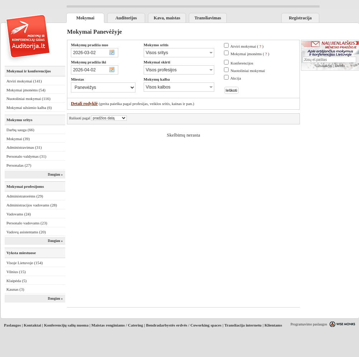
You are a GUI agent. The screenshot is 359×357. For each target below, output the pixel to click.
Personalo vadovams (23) (26, 223)
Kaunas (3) (15, 289)
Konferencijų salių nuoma (66, 325)
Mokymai (85, 17)
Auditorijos (126, 17)
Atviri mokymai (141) (24, 81)
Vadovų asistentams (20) (26, 232)
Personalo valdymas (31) (26, 156)
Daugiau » (55, 174)
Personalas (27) (18, 165)
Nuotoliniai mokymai (247, 70)
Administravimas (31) (24, 147)
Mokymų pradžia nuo (89, 45)
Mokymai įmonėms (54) (26, 90)
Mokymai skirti (157, 62)
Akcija (235, 78)
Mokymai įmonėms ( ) (249, 54)
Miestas (77, 79)
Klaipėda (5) (16, 281)
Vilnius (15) (16, 272)
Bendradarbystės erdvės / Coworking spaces (183, 325)
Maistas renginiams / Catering (117, 325)
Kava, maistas (167, 17)
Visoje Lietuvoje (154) (24, 263)
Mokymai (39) (18, 139)
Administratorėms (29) (24, 196)
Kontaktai (32, 325)
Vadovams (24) (18, 214)
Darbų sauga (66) (20, 130)
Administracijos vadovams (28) (31, 205)
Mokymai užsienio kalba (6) (29, 107)
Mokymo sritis (156, 45)
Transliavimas (208, 17)
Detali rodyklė (84, 103)
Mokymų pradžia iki (88, 62)
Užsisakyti (323, 65)
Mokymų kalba (157, 79)
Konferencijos (241, 63)
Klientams (273, 325)
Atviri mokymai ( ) (247, 46)
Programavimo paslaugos (309, 324)
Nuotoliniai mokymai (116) (28, 98)
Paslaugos (12, 325)
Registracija (300, 17)
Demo (340, 65)
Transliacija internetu (243, 325)
